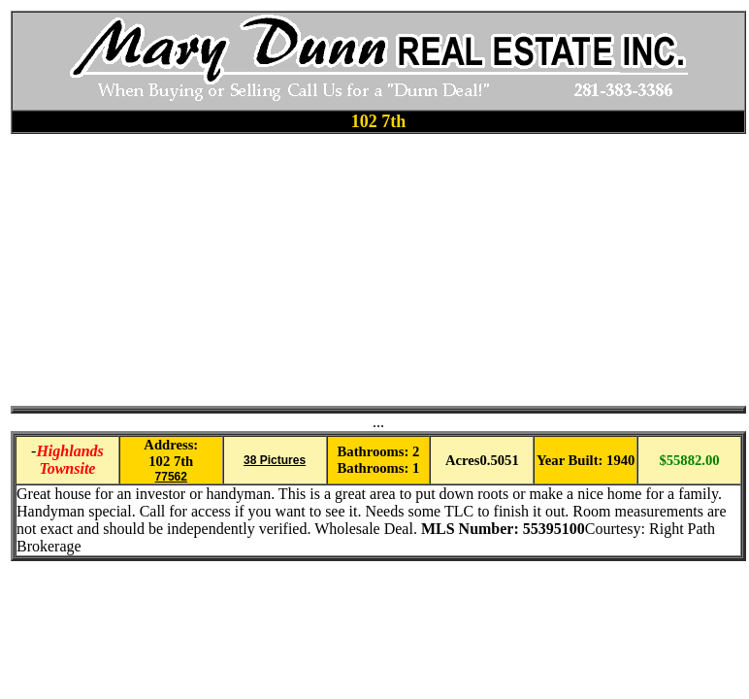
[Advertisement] (316, 270)
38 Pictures (275, 460)
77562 (171, 476)
